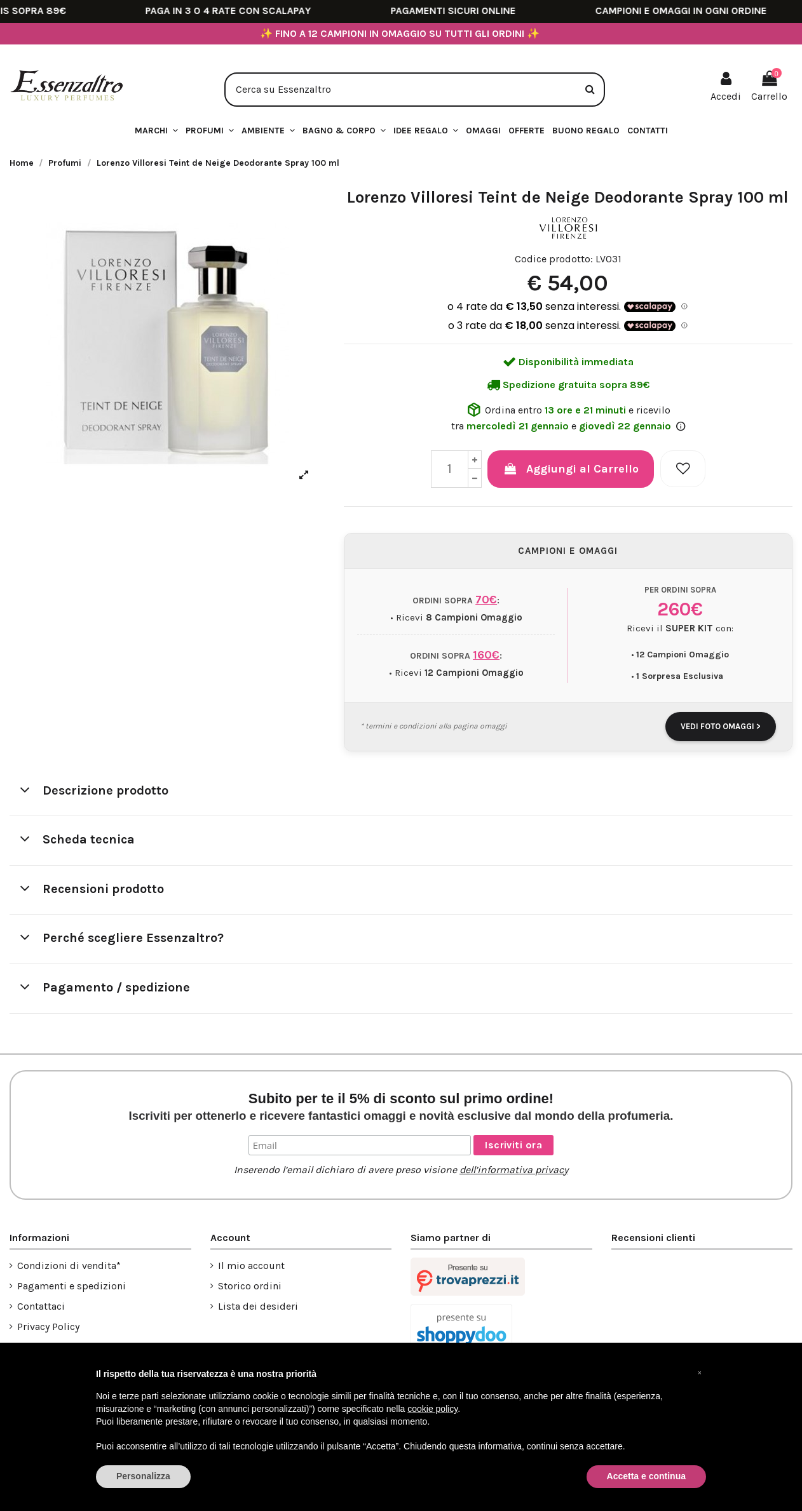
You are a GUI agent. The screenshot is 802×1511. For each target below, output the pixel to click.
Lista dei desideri (258, 1306)
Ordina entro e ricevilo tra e (568, 416)
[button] (426, 131)
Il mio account (251, 1265)
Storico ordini (250, 1286)
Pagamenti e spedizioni (71, 1286)
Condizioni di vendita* (69, 1265)
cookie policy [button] (432, 1409)
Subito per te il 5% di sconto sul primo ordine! (401, 1106)
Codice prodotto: (554, 259)
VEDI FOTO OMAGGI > (721, 726)
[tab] (401, 792)
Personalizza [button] (143, 1476)
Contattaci (41, 1306)
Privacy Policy (48, 1326)
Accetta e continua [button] (646, 1476)
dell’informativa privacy (513, 1170)
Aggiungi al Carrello (571, 469)
